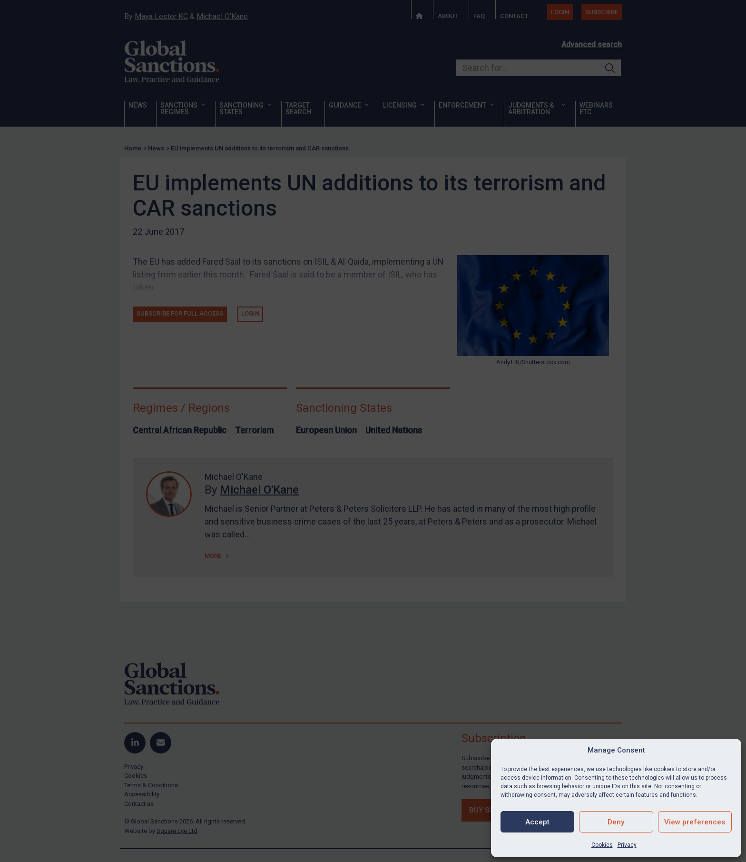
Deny (616, 822)
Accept (537, 822)
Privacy (627, 845)
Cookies (602, 845)
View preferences (694, 822)
